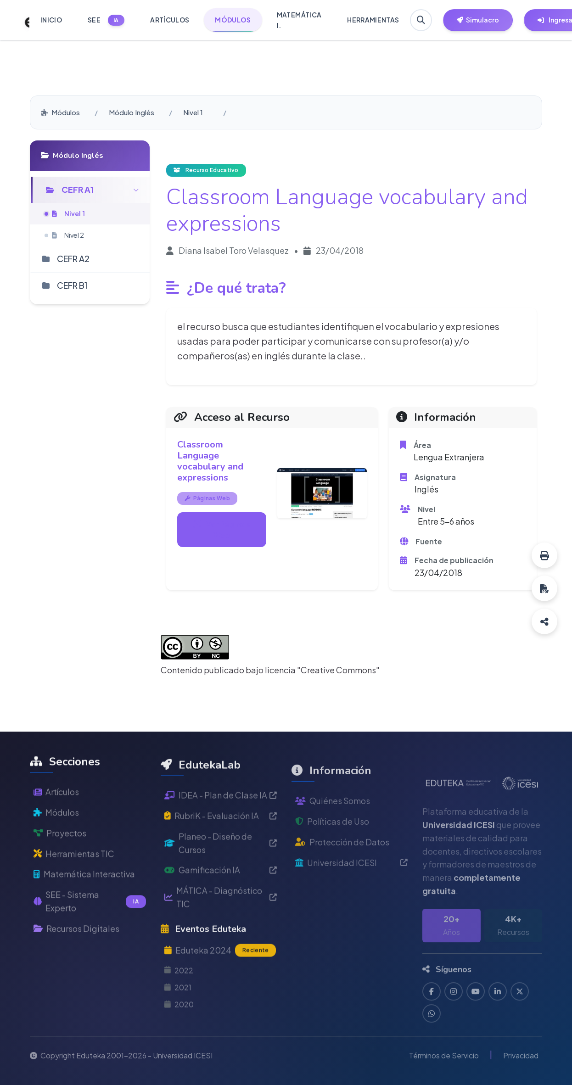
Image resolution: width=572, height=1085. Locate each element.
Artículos (56, 817)
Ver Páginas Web (221, 529)
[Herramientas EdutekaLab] (478, 20)
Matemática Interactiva (84, 900)
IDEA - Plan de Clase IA (220, 831)
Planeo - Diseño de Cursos (220, 879)
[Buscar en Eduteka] (421, 20)
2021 (177, 1023)
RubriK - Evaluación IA (220, 852)
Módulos (60, 112)
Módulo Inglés (131, 112)
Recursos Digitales (76, 954)
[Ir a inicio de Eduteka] (22, 20)
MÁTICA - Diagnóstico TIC (220, 933)
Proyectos (60, 858)
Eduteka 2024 (220, 986)
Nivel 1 (193, 112)
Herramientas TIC (74, 879)
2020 (179, 1040)
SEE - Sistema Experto (90, 927)
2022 (178, 1006)
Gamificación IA (220, 906)
